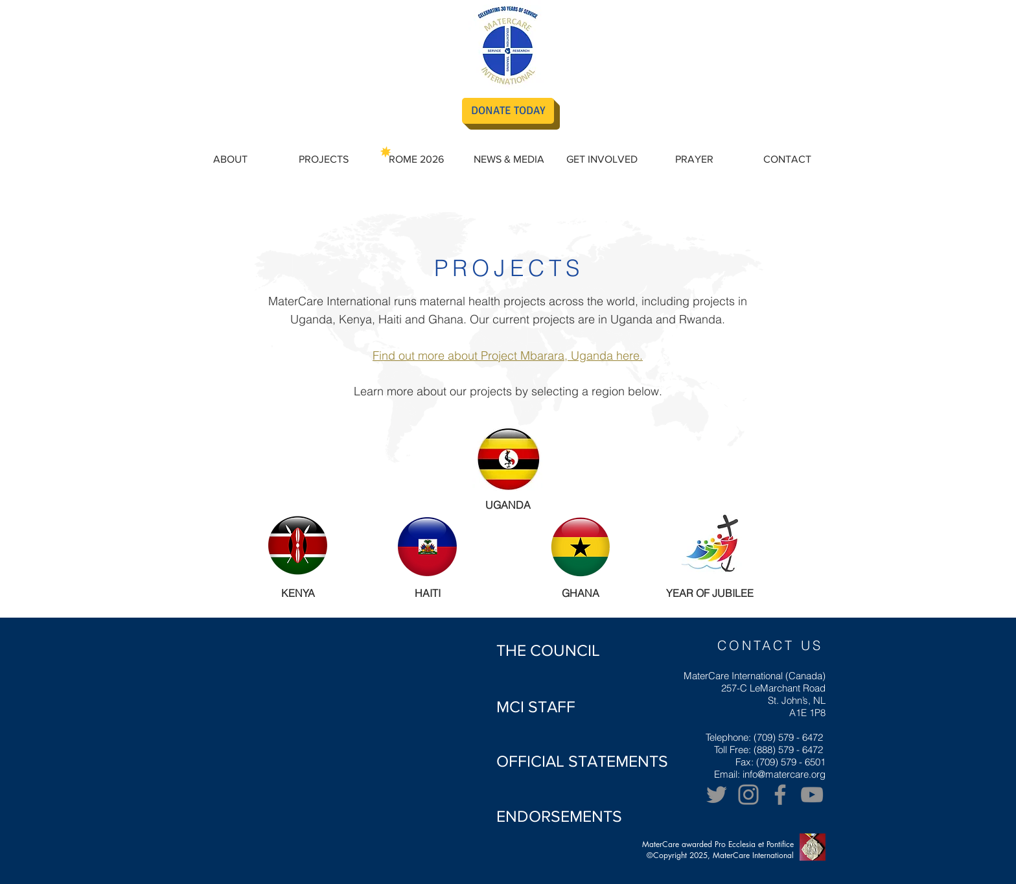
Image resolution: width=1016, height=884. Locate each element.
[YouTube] (812, 794)
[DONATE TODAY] (508, 111)
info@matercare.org (784, 774)
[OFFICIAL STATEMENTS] (582, 761)
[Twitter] (716, 794)
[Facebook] (780, 794)
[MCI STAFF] (535, 706)
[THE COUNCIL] (548, 650)
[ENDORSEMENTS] (559, 816)
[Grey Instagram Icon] (748, 794)
